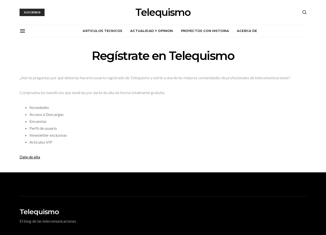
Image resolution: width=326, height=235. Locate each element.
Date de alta (30, 157)
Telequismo (163, 12)
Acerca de (247, 31)
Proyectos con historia (205, 31)
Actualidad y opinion (151, 31)
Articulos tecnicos (102, 31)
